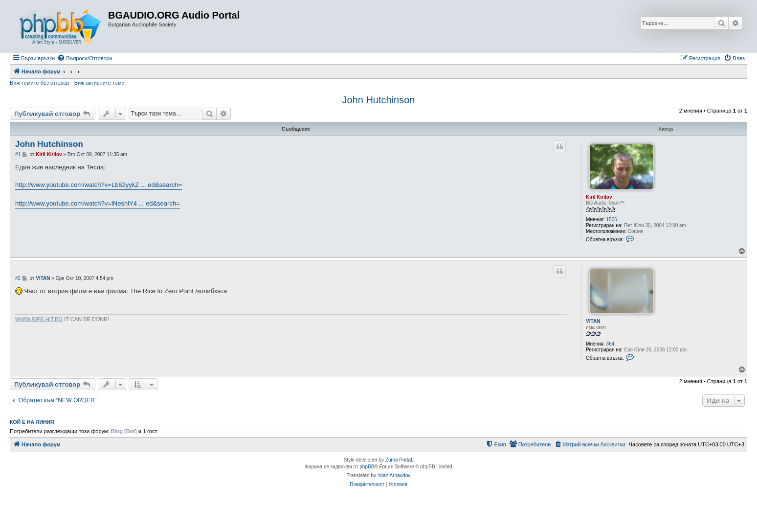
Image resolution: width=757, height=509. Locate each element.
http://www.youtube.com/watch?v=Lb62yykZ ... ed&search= (98, 184)
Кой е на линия (32, 422)
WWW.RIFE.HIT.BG (39, 319)
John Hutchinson (378, 99)
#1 (18, 154)
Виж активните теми (99, 83)
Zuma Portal (398, 460)
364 (610, 344)
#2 (18, 278)
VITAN (593, 321)
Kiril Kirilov (599, 197)
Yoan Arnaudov (394, 475)
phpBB (366, 466)
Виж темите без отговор (39, 83)
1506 (611, 219)
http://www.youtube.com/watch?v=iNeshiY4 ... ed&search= (97, 203)
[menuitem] (84, 58)
